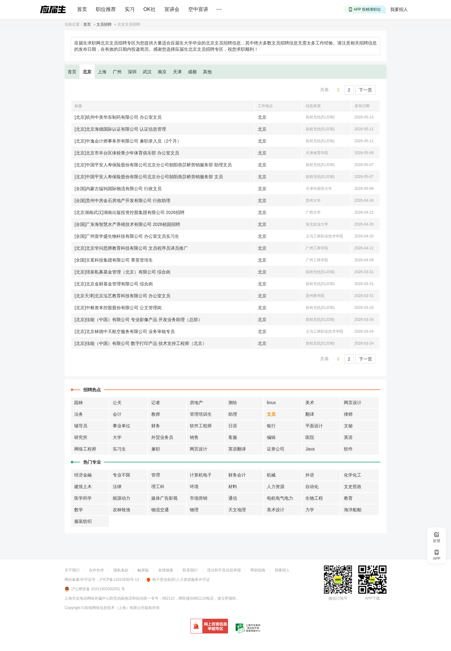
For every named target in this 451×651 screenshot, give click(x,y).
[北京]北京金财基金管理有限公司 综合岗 (114, 283)
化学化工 (352, 474)
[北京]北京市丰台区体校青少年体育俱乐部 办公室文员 (127, 152)
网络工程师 (85, 448)
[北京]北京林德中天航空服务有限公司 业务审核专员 (125, 331)
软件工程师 (201, 425)
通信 (232, 498)
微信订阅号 (338, 598)
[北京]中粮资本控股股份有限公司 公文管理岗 (118, 307)
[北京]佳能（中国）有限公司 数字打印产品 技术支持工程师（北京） (141, 343)
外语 (309, 474)
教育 (348, 498)
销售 (194, 437)
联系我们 (190, 570)
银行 (271, 425)
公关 (117, 402)
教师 (155, 414)
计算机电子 (201, 474)
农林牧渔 (121, 509)
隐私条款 (120, 570)
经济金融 (83, 474)
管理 (155, 474)
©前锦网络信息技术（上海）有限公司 (113, 608)
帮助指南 (257, 570)
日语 (232, 425)
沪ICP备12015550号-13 (119, 579)
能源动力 (121, 498)
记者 (155, 402)
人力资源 (275, 486)
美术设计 (275, 509)
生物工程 (314, 498)
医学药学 (83, 498)
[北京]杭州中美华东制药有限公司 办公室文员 (118, 117)
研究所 (80, 437)
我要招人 (399, 9)
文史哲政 (352, 486)
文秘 (348, 425)
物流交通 (160, 509)
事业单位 (121, 425)
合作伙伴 (96, 570)
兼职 (155, 448)
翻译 (309, 414)
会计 (117, 414)
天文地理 (237, 509)
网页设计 (352, 402)
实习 (130, 9)
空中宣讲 (198, 9)
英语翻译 (237, 448)
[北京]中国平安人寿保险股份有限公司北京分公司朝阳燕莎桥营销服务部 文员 (149, 176)
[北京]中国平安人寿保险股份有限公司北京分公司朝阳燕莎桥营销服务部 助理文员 (153, 164)
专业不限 (121, 474)
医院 (309, 437)
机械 (271, 474)
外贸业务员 (162, 437)
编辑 (271, 437)
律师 (348, 414)
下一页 (365, 89)
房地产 (196, 402)
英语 (348, 437)
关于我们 (72, 570)
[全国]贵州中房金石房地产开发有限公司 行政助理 (122, 200)
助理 (232, 414)
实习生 (119, 448)
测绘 (232, 402)
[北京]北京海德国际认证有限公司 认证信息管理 (120, 129)
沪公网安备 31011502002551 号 (98, 589)
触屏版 (143, 570)
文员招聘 (103, 24)
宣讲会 (171, 9)
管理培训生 (201, 414)
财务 (155, 425)
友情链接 (165, 570)
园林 (78, 402)
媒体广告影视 (164, 498)
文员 (271, 414)
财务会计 (237, 474)
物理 (194, 509)
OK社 (149, 9)
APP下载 (372, 598)
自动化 (312, 486)
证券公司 (275, 448)
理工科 (157, 486)
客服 (232, 437)
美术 (309, 402)
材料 (232, 486)
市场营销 (198, 498)
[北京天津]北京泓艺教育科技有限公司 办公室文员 (122, 295)
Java (310, 448)
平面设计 (314, 425)
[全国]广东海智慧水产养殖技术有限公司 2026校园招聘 (127, 224)
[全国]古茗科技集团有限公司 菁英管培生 (114, 260)
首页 (82, 9)
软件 (348, 448)
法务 (78, 414)
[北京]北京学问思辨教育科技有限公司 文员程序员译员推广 (131, 248)
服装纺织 (83, 521)
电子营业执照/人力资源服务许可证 (178, 579)
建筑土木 (83, 486)
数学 (78, 509)
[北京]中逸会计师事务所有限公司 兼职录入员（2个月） (128, 140)
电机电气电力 (280, 498)
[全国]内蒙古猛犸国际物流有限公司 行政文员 (118, 188)
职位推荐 (106, 9)
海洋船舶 (352, 509)
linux (271, 402)
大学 (117, 437)
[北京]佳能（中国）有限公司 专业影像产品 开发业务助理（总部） (138, 319)
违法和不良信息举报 (224, 570)
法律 (117, 486)
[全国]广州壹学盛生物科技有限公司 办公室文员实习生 (127, 236)
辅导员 (80, 425)
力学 (309, 509)
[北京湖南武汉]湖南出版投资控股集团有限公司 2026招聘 (129, 212)
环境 (194, 486)
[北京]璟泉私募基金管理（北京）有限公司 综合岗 (122, 271)
